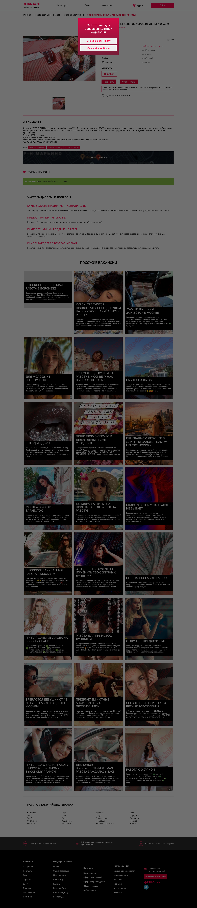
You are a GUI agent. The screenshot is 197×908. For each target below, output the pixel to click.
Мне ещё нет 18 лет (98, 48)
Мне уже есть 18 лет (98, 40)
